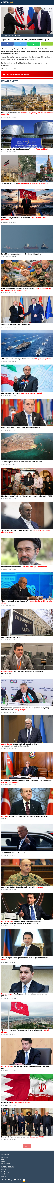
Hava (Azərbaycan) (6, 1172)
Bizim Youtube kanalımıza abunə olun (17, 74)
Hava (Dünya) (4, 1174)
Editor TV (3, 1169)
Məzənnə (3, 1176)
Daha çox (27, 1146)
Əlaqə (2, 1159)
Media (3, 1161)
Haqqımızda (4, 1157)
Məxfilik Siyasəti (5, 1163)
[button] (47, 44)
